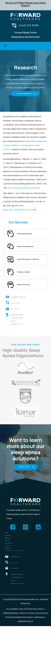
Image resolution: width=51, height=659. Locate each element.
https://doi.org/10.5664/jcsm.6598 (23, 187)
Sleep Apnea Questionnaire (25, 36)
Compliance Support (28, 282)
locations (12, 573)
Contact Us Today (23, 478)
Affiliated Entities (10, 645)
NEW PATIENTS (14, 568)
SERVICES (11, 562)
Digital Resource (25, 654)
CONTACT (11, 579)
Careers (10, 557)
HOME (8, 546)
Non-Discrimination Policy (32, 641)
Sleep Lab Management (30, 234)
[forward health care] (26, 513)
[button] (5, 46)
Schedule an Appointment (24, 93)
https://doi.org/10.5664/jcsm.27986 (20, 209)
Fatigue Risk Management (24, 250)
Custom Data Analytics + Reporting (29, 267)
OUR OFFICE (12, 551)
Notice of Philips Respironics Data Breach (25, 4)
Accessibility (12, 641)
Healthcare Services (28, 296)
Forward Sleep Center (25, 32)
